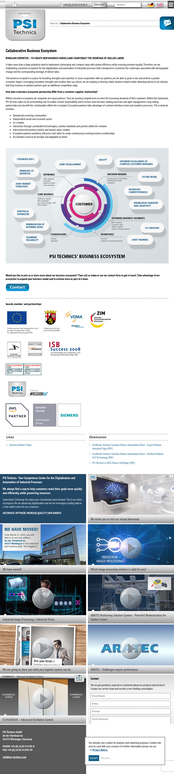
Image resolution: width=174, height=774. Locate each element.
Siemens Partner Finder (19, 445)
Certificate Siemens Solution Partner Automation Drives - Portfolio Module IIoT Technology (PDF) (126, 455)
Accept (94, 758)
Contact (99, 4)
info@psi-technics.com (14, 757)
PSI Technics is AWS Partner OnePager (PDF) (112, 463)
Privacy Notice (100, 750)
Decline (105, 758)
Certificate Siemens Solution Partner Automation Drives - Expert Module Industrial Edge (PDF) (125, 446)
